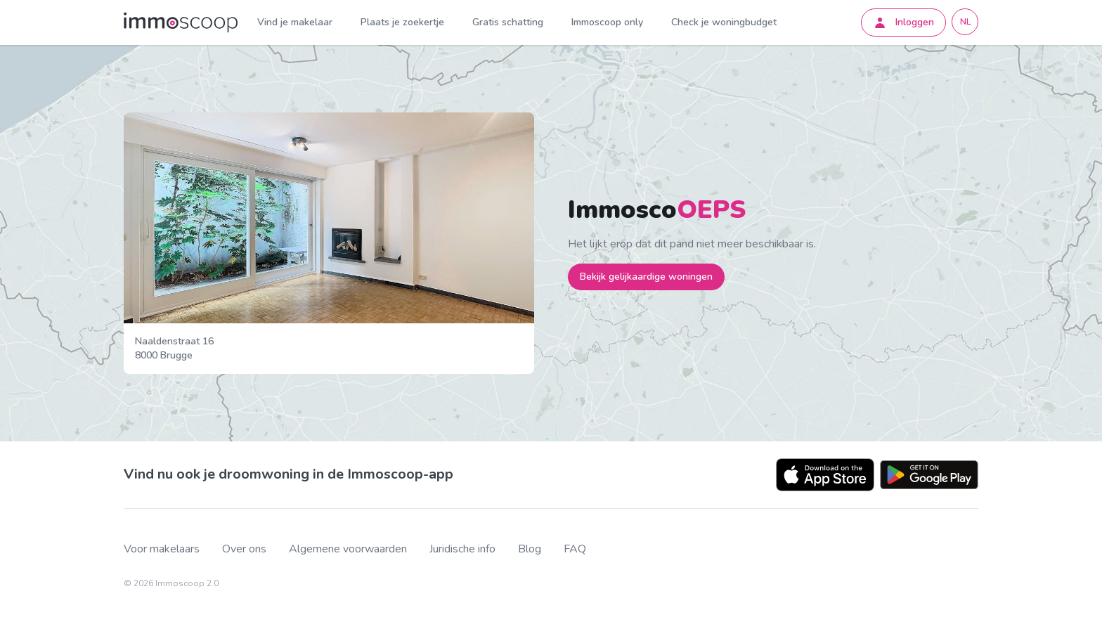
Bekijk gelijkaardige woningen (646, 276)
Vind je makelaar (294, 22)
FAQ (575, 549)
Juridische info (462, 549)
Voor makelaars (162, 549)
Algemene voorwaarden (348, 549)
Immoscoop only (607, 22)
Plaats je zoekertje (402, 22)
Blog (529, 549)
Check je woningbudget (724, 22)
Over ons (244, 549)
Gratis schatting (507, 22)
